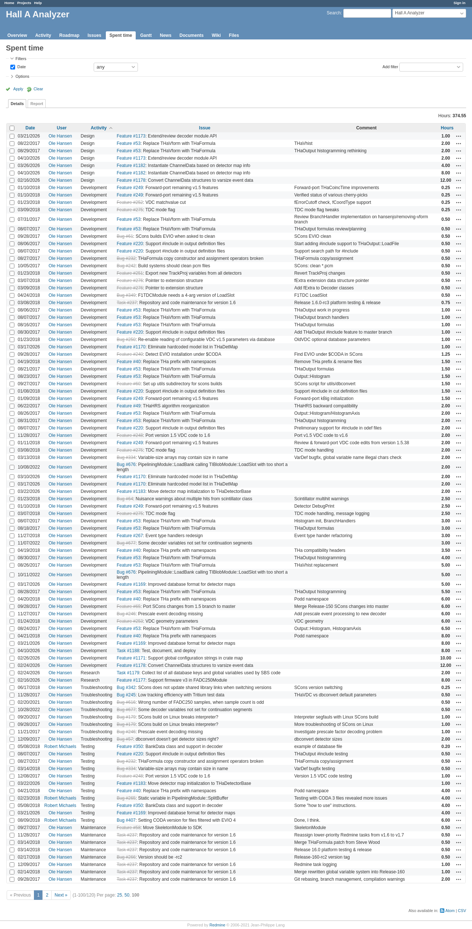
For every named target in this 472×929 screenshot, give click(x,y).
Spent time (121, 35)
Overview (17, 35)
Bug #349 (126, 295)
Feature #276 (130, 280)
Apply (18, 89)
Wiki (216, 35)
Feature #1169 (131, 584)
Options (22, 76)
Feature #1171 (131, 658)
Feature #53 (128, 143)
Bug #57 (125, 739)
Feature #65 (128, 606)
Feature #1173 (131, 136)
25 (119, 895)
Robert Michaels (60, 746)
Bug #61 (125, 236)
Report (36, 103)
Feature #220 (130, 243)
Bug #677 (126, 543)
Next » (61, 895)
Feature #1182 (131, 165)
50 (127, 895)
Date (21, 66)
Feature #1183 (131, 491)
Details (17, 103)
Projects (24, 3)
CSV (462, 910)
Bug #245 (126, 694)
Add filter (390, 66)
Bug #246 (126, 613)
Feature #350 (130, 746)
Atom (450, 910)
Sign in (459, 3)
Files (234, 35)
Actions (459, 136)
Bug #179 (126, 717)
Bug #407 (126, 820)
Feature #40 (128, 361)
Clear (38, 89)
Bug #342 (126, 687)
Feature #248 (130, 435)
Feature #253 (130, 621)
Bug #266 (126, 857)
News (165, 35)
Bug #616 (126, 702)
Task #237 (127, 302)
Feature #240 (130, 354)
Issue (205, 128)
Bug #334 (126, 457)
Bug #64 (125, 498)
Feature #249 (130, 187)
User (62, 128)
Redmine (217, 925)
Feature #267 (130, 535)
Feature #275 (130, 209)
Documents (192, 35)
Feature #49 (128, 405)
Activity (43, 35)
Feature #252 (130, 202)
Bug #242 (126, 265)
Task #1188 (128, 650)
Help (38, 3)
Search (334, 12)
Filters (20, 58)
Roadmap (69, 35)
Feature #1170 (131, 346)
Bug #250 (126, 339)
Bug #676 (126, 464)
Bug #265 (126, 798)
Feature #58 (128, 827)
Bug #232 (126, 258)
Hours (447, 128)
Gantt (146, 35)
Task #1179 (128, 672)
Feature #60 (128, 383)
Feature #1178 (131, 180)
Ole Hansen (60, 136)
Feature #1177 (131, 680)
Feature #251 (130, 273)
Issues (94, 35)
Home (9, 3)
